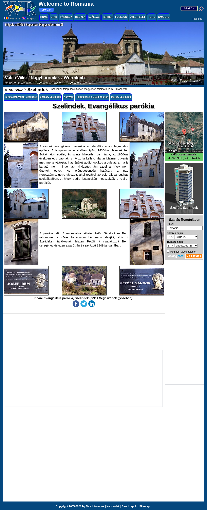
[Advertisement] (184, 323)
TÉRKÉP (107, 17)
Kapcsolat (113, 506)
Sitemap (144, 506)
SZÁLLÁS (93, 17)
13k (46, 9)
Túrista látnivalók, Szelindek (21, 97)
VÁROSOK (66, 17)
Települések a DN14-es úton (92, 97)
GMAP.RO (163, 17)
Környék (68, 97)
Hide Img (197, 18)
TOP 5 (151, 17)
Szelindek (37, 89)
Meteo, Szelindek (121, 97)
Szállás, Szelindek (50, 97)
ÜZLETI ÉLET (137, 17)
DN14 (19, 89)
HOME (44, 17)
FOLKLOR (121, 17)
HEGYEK (80, 17)
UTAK (54, 17)
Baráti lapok (129, 506)
